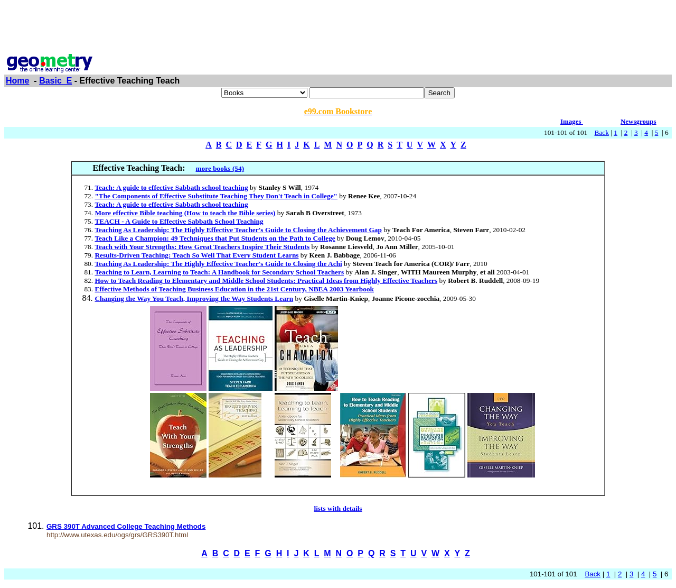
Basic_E (55, 80)
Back (602, 132)
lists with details (338, 508)
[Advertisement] (338, 28)
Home (17, 80)
